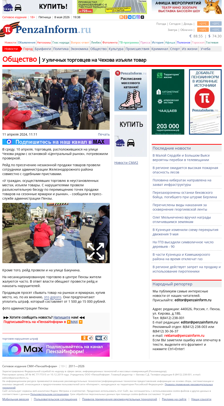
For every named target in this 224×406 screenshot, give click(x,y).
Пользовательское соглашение (55, 399)
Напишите (61, 317)
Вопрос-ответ (80, 42)
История (158, 42)
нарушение (21, 338)
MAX (74, 322)
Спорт (175, 49)
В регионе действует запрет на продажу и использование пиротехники (187, 269)
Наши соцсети (201, 399)
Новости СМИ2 (126, 162)
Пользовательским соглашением (49, 394)
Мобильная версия (15, 399)
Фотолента (110, 42)
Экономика (79, 49)
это (46, 297)
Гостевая (212, 42)
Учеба (205, 49)
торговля (8, 338)
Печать (104, 134)
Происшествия (137, 49)
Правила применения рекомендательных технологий (119, 399)
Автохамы (44, 42)
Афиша (170, 42)
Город (28, 49)
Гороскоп (198, 42)
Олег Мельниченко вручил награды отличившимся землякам (182, 219)
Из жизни (189, 49)
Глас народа (60, 42)
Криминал (159, 49)
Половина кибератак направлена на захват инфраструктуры (182, 182)
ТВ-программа (129, 42)
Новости (10, 42)
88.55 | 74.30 (205, 36)
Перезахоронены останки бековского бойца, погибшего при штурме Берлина (185, 194)
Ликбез (96, 42)
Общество (98, 49)
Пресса (145, 42)
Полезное (183, 42)
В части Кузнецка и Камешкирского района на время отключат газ (181, 256)
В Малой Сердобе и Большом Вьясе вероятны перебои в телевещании (181, 157)
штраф (34, 338)
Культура (116, 49)
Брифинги (43, 49)
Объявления (26, 42)
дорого (55, 297)
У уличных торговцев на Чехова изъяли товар (94, 60)
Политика (61, 49)
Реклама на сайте (174, 399)
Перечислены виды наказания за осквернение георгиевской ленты (180, 207)
